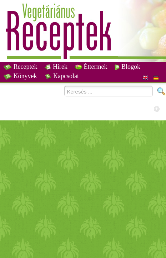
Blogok (127, 66)
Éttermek (91, 66)
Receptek (20, 66)
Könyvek (20, 76)
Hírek (56, 66)
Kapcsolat (62, 76)
